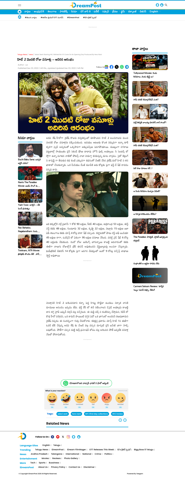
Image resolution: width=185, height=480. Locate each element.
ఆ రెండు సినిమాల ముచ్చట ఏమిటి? (146, 191)
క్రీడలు (115, 11)
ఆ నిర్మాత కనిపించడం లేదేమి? (144, 214)
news (31, 54)
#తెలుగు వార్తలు (31, 17)
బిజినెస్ (143, 11)
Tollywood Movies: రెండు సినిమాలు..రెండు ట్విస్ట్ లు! (145, 75)
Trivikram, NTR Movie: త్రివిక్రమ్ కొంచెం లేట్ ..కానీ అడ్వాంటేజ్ (29, 252)
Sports (42, 463)
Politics (108, 454)
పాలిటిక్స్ (64, 11)
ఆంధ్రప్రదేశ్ (39, 11)
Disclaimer (89, 467)
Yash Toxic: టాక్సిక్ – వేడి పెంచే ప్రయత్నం (29, 206)
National (86, 454)
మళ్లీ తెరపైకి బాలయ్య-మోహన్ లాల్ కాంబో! (149, 122)
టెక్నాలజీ (132, 11)
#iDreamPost (73, 17)
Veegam (139, 474)
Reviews (56, 458)
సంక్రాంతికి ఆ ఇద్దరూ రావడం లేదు (146, 263)
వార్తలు (27, 11)
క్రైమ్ (123, 11)
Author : (23, 65)
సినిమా (74, 11)
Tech (32, 463)
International (72, 454)
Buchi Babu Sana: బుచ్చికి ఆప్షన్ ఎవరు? (29, 161)
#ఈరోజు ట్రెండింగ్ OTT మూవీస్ (52, 17)
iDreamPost (58, 450)
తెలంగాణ (52, 11)
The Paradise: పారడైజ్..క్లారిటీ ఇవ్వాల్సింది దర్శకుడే (150, 239)
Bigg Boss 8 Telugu (143, 450)
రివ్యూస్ (105, 11)
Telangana (56, 454)
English (154, 11)
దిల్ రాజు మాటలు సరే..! (142, 168)
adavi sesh (63, 414)
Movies (45, 458)
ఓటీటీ (96, 11)
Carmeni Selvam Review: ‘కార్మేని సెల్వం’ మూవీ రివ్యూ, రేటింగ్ (148, 288)
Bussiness (54, 463)
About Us (43, 467)
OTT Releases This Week (101, 450)
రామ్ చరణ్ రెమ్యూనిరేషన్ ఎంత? (145, 99)
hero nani (76, 414)
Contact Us (74, 467)
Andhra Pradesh (39, 454)
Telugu (56, 445)
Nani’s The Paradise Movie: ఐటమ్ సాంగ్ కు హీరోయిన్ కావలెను (28, 184)
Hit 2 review (117, 414)
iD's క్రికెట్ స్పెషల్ (124, 450)
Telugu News (22, 54)
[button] (125, 420)
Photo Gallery (71, 458)
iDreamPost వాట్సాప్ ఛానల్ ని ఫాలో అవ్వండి (89, 383)
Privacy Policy (58, 467)
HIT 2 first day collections (96, 414)
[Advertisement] (92, 34)
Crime (98, 454)
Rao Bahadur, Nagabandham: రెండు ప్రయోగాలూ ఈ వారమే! (27, 229)
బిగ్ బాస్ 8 (85, 11)
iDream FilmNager (76, 450)
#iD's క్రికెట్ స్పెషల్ (89, 17)
